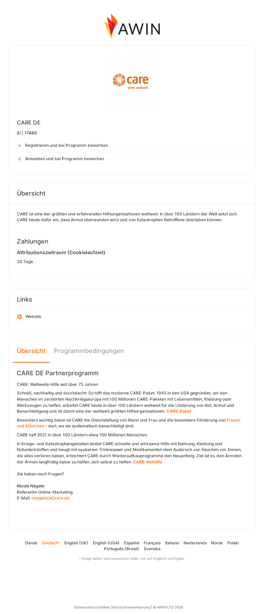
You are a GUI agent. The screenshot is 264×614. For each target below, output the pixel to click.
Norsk (217, 542)
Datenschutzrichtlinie (91, 607)
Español (131, 542)
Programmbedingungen (89, 350)
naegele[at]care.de (50, 497)
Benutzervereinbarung (131, 607)
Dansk (31, 542)
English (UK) (76, 542)
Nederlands (195, 542)
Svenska (152, 548)
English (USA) (106, 542)
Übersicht (31, 350)
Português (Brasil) (121, 548)
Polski (233, 542)
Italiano (172, 542)
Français (152, 542)
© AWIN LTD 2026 (168, 607)
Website (29, 317)
